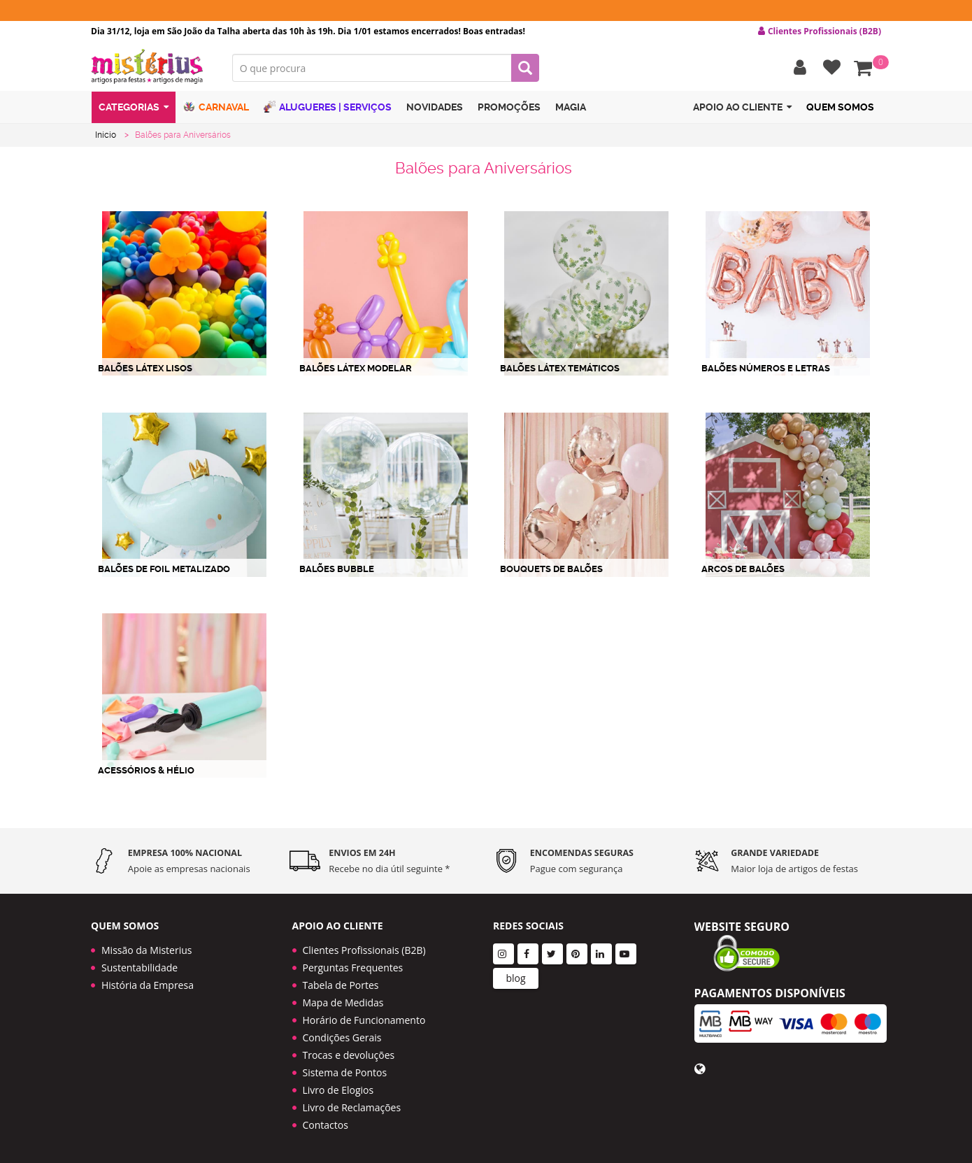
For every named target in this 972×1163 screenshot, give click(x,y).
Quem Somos (840, 107)
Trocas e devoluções (349, 1055)
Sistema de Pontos (345, 1072)
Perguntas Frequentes (353, 967)
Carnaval (216, 107)
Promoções (509, 107)
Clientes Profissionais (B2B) (364, 950)
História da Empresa (147, 985)
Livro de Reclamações (352, 1107)
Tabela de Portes (341, 985)
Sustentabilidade (139, 967)
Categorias (134, 107)
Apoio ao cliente (742, 107)
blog (515, 978)
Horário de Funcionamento (364, 1020)
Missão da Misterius (146, 950)
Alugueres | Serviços (328, 107)
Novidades (434, 107)
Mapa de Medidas (343, 1002)
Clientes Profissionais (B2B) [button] (819, 31)
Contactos (325, 1125)
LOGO (151, 66)
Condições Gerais (342, 1037)
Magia (570, 107)
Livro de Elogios (338, 1090)
